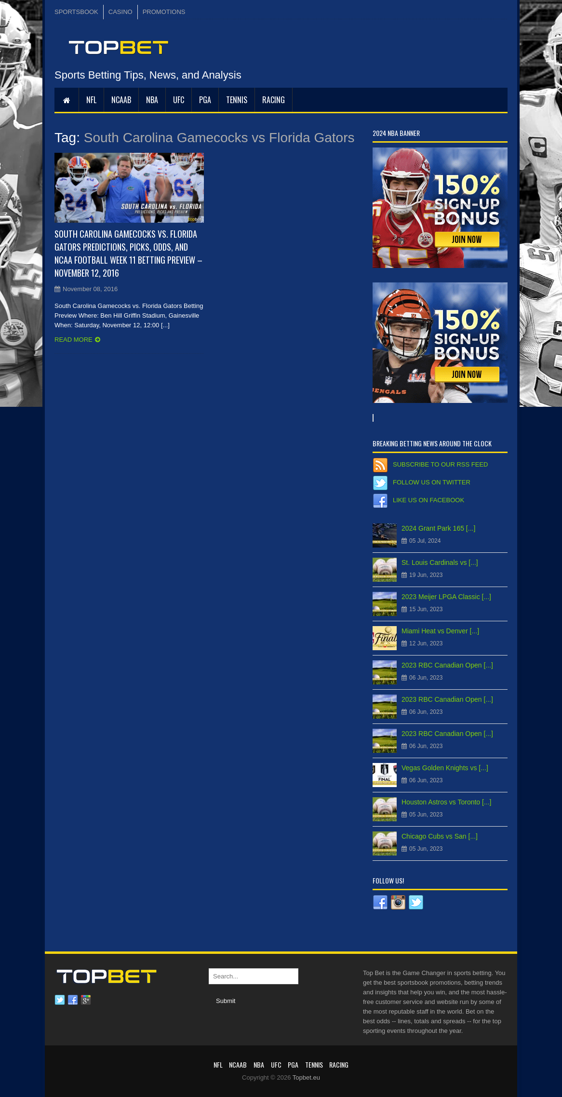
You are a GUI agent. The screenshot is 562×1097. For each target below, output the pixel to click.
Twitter (59, 1000)
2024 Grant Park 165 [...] (438, 528)
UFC (178, 100)
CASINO (120, 11)
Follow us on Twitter (431, 482)
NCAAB (121, 100)
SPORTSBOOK (76, 11)
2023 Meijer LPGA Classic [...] (446, 597)
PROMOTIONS (164, 11)
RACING (273, 100)
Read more (73, 339)
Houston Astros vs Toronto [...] (446, 802)
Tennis (236, 100)
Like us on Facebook (428, 500)
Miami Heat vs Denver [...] (440, 631)
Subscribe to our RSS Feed (440, 464)
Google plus (85, 1000)
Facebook (72, 1000)
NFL (91, 100)
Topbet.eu (306, 1077)
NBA (152, 100)
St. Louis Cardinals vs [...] (439, 562)
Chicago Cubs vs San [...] (439, 836)
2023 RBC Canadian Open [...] (447, 665)
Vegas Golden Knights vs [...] (444, 768)
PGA (205, 100)
